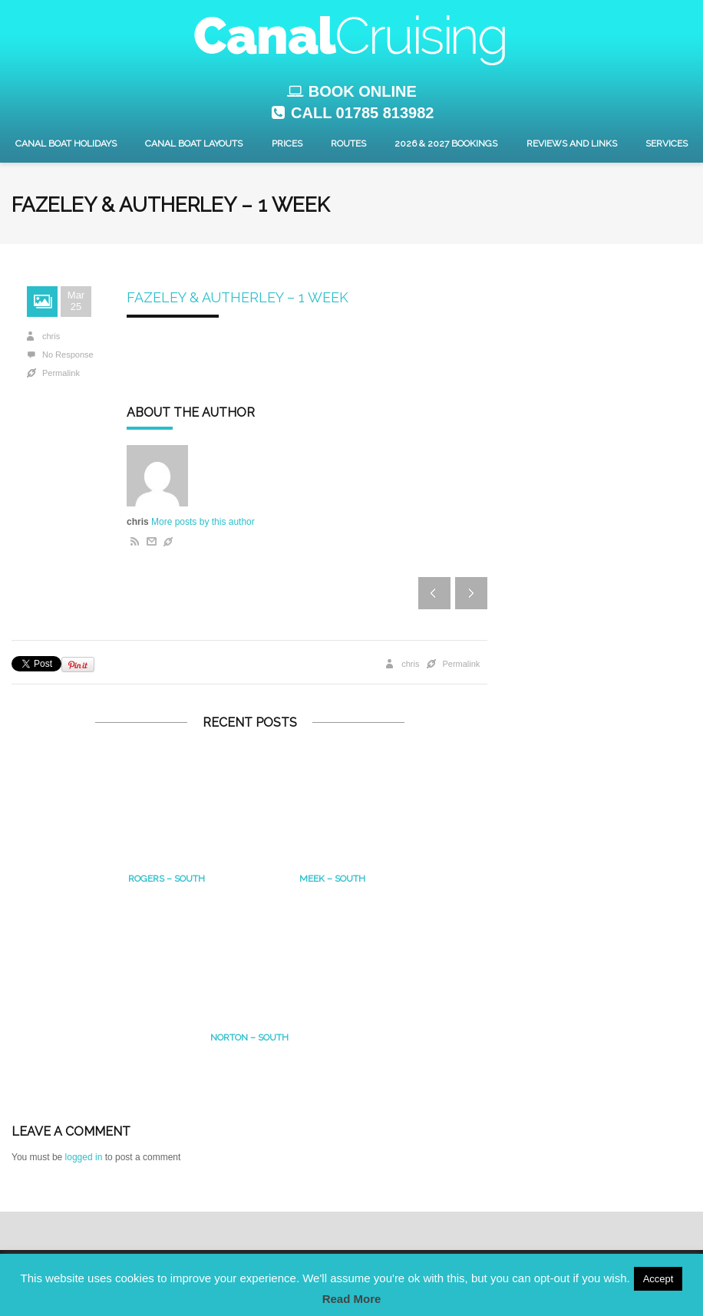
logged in (84, 1157)
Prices (287, 143)
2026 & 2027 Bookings (445, 143)
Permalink (61, 373)
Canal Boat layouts (194, 143)
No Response (68, 354)
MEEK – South (332, 878)
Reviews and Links (571, 143)
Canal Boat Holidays (66, 143)
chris (51, 336)
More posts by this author (203, 521)
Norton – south (249, 1037)
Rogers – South (166, 878)
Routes (348, 143)
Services (666, 143)
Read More (351, 1298)
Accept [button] (658, 1279)
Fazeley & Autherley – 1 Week (237, 297)
